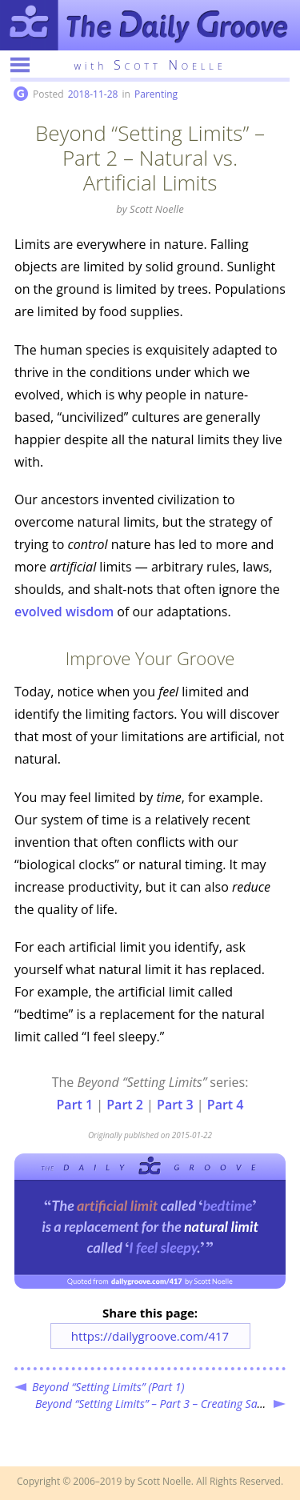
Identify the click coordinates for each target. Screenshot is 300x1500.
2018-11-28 (93, 94)
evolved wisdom (64, 611)
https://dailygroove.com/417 (150, 1336)
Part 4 (225, 1104)
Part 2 (124, 1104)
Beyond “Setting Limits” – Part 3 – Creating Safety (155, 1403)
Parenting (156, 94)
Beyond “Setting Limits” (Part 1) (108, 1386)
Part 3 (175, 1104)
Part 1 (75, 1104)
